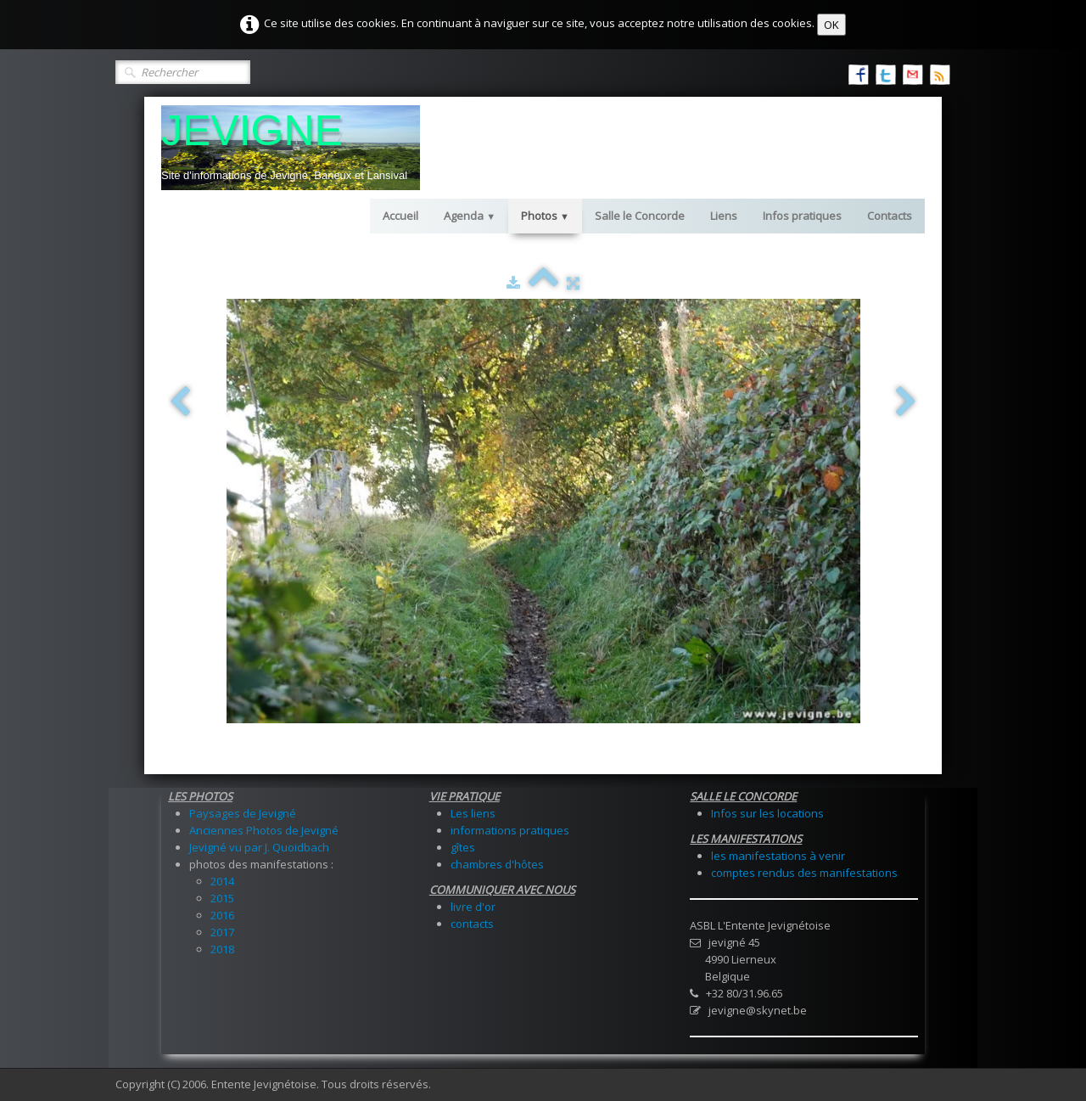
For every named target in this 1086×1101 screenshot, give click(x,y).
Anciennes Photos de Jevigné (264, 830)
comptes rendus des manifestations (804, 872)
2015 (222, 898)
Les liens (473, 813)
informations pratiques (510, 830)
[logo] (290, 147)
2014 (222, 881)
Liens (723, 215)
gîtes (463, 847)
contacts (472, 923)
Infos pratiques (802, 215)
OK (831, 24)
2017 (222, 932)
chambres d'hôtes (497, 864)
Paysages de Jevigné (242, 813)
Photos (545, 215)
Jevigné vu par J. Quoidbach (259, 847)
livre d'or (473, 906)
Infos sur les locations (767, 813)
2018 (222, 949)
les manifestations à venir (778, 855)
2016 (222, 915)
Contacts (889, 215)
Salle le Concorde (640, 215)
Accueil (400, 215)
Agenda (469, 215)
